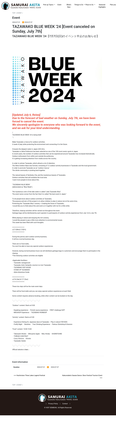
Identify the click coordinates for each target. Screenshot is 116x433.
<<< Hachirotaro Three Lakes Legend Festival (29, 375)
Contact (65, 404)
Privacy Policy (53, 404)
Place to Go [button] (89, 5)
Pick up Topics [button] (48, 5)
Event (59, 5)
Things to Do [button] (79, 5)
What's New (69, 6)
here (26, 350)
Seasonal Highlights (102, 6)
